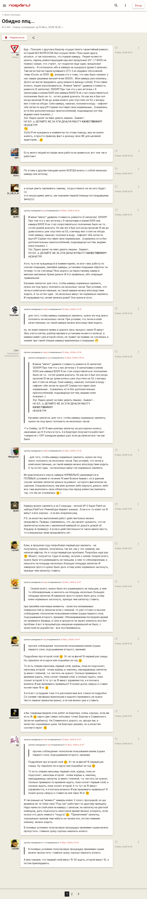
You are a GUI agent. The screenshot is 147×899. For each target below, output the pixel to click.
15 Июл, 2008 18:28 (51, 27)
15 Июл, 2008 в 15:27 (71, 739)
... (29, 588)
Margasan (13, 456)
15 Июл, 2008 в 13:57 (71, 582)
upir (16, 157)
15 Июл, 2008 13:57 (123, 548)
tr (44, 843)
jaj (37, 27)
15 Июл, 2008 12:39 (123, 357)
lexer (45, 582)
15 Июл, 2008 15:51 (123, 716)
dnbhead (14, 718)
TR (17, 745)
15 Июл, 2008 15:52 (123, 744)
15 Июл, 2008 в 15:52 (69, 843)
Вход (138, 5)
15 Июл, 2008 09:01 (123, 173)
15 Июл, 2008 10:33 (123, 191)
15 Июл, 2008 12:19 (123, 215)
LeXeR (15, 550)
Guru (16, 175)
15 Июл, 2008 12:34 (123, 313)
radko (16, 588)
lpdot (16, 216)
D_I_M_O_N (13, 193)
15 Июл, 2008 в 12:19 (72, 309)
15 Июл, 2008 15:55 (123, 847)
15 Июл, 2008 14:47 (123, 586)
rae (44, 639)
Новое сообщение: (24, 27)
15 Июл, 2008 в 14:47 (70, 639)
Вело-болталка (11, 15)
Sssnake (14, 315)
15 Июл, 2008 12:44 (123, 455)
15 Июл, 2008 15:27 (123, 644)
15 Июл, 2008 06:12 (123, 52)
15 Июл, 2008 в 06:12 (69, 211)
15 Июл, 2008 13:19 (123, 509)
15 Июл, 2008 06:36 (124, 156)
